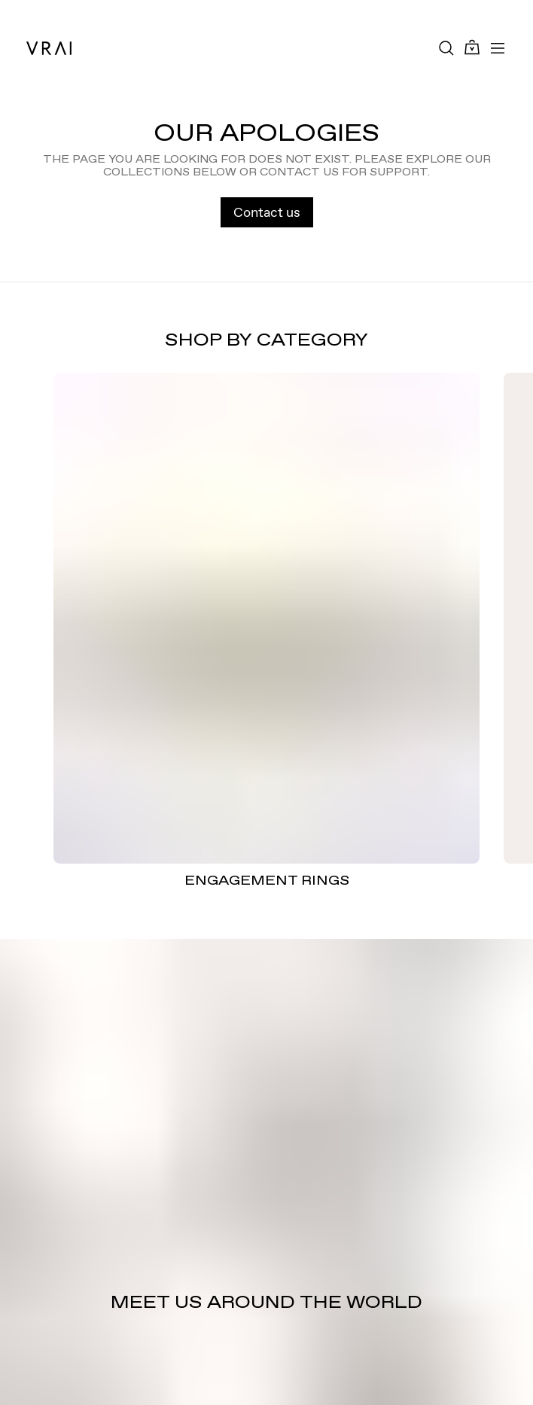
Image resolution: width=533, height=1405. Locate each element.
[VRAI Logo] (49, 48)
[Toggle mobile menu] (498, 48)
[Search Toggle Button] (446, 48)
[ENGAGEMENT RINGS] (266, 618)
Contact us (266, 212)
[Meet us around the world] (266, 1172)
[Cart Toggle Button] (472, 47)
